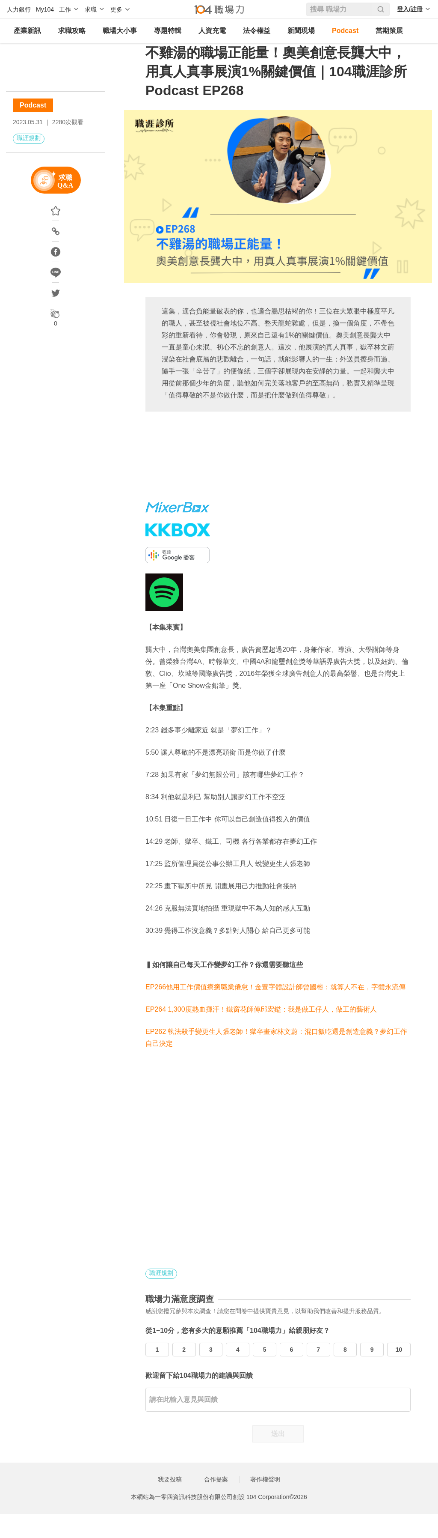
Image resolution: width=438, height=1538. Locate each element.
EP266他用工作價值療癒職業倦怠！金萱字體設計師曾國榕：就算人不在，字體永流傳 (275, 987)
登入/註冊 (410, 9)
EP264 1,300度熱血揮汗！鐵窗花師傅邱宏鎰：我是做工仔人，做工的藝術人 (261, 1009)
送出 (278, 1433)
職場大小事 (120, 30)
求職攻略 (72, 30)
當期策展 (389, 30)
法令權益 (256, 30)
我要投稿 (170, 1479)
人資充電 (212, 30)
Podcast (345, 30)
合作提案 (216, 1479)
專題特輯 (167, 30)
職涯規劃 (29, 137)
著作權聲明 (265, 1479)
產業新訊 (27, 30)
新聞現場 (301, 30)
